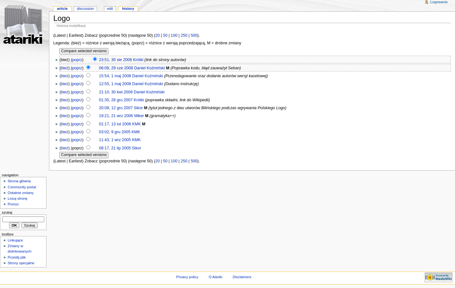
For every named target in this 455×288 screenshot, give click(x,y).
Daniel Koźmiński (149, 68)
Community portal (22, 187)
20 (157, 35)
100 (174, 35)
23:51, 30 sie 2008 (115, 60)
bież (64, 68)
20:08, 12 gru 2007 (116, 108)
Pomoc (13, 204)
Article (62, 8)
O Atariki (215, 277)
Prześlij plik (17, 257)
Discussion (85, 8)
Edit (110, 8)
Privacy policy (187, 277)
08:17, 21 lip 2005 (115, 148)
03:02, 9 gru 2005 (114, 132)
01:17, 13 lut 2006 (115, 124)
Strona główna (19, 181)
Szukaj (7, 212)
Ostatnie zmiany (20, 193)
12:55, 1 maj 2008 (115, 84)
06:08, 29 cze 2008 (116, 68)
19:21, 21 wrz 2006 (116, 116)
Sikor (138, 108)
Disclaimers (242, 277)
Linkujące (15, 240)
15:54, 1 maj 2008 (115, 76)
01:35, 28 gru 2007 (116, 100)
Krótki (138, 60)
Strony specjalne (21, 263)
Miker (139, 116)
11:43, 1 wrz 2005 (115, 140)
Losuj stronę (17, 198)
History (128, 8)
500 (194, 35)
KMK (136, 124)
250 (184, 35)
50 (165, 35)
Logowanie (439, 2)
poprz (77, 60)
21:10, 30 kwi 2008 (116, 92)
